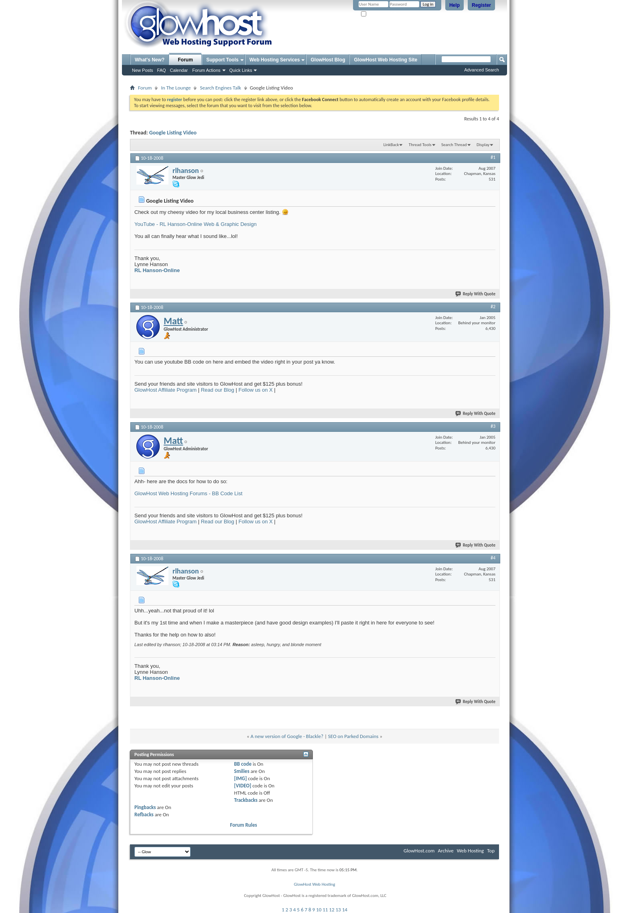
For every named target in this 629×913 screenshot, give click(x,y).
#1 (493, 157)
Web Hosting (470, 851)
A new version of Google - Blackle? (287, 736)
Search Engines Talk (220, 88)
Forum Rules (243, 825)
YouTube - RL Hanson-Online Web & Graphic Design (195, 224)
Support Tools (222, 60)
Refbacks (144, 814)
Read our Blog (217, 390)
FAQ (161, 70)
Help (454, 5)
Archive (445, 851)
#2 (493, 306)
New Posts (142, 70)
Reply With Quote (475, 294)
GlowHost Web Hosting (314, 884)
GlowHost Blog (327, 60)
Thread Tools (420, 144)
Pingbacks (145, 807)
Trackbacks (246, 800)
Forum (185, 60)
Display (483, 144)
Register (481, 5)
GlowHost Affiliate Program (165, 390)
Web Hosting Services (275, 60)
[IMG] (240, 778)
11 (325, 910)
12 (331, 910)
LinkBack (391, 144)
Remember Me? (378, 14)
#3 (493, 426)
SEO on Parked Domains (353, 736)
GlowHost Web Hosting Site (385, 60)
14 (344, 910)
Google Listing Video (173, 132)
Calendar (179, 70)
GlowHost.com (419, 851)
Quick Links (240, 70)
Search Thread (454, 144)
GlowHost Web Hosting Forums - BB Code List (188, 493)
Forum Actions (206, 70)
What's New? (149, 60)
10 (318, 910)
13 (338, 910)
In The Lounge (176, 88)
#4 (493, 558)
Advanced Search (481, 69)
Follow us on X (255, 390)
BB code (243, 764)
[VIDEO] (243, 786)
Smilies (242, 771)
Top (491, 851)
